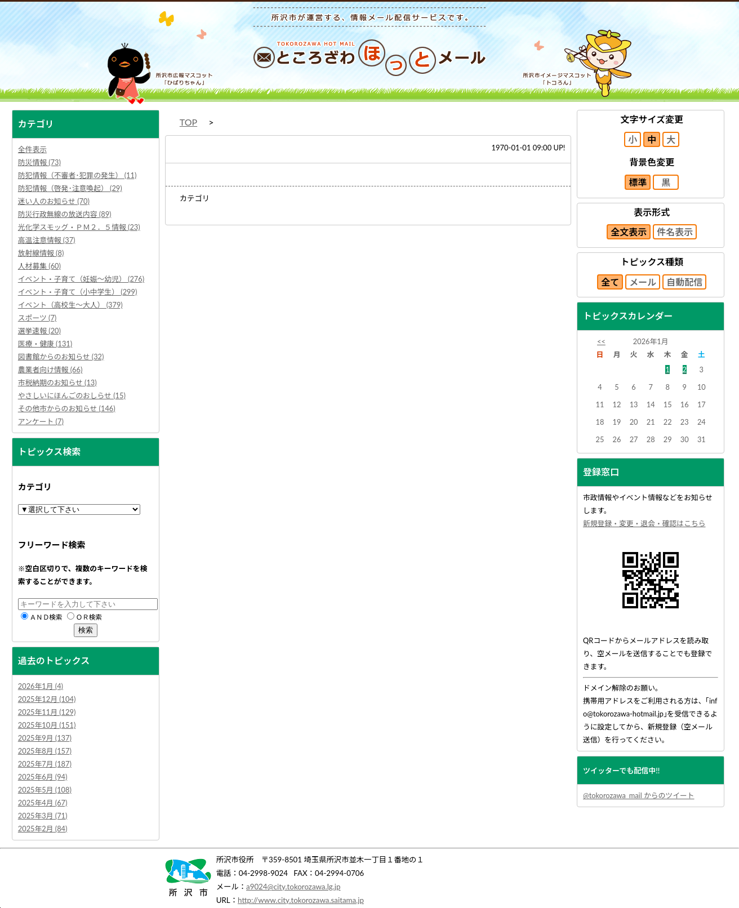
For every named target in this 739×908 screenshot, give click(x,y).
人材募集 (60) (39, 265)
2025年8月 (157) (45, 750)
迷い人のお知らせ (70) (54, 201)
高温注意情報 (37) (46, 239)
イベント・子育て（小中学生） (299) (77, 291)
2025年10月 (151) (47, 724)
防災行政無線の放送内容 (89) (65, 214)
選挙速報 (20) (39, 330)
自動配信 (684, 282)
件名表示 (675, 231)
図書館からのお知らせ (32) (61, 356)
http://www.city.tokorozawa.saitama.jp (301, 900)
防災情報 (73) (39, 162)
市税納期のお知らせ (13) (57, 382)
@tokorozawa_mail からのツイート (639, 795)
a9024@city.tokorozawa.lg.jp (293, 886)
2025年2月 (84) (43, 828)
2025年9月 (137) (45, 737)
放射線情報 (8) (41, 252)
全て (610, 282)
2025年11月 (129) (47, 711)
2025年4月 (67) (43, 802)
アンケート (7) (41, 421)
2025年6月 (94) (43, 776)
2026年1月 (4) (40, 686)
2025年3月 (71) (43, 815)
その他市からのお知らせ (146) (66, 408)
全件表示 (32, 149)
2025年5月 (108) (45, 789)
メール (642, 282)
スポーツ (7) (37, 317)
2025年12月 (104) (47, 699)
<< (601, 341)
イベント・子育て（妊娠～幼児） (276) (81, 278)
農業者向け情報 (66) (50, 369)
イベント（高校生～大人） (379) (70, 304)
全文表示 (629, 231)
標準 (638, 182)
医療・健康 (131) (45, 343)
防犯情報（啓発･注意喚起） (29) (70, 188)
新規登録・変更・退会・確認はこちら (644, 523)
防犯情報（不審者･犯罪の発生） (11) (77, 175)
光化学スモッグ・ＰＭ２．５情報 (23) (79, 227)
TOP (188, 122)
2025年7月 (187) (45, 763)
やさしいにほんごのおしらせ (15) (72, 395)
